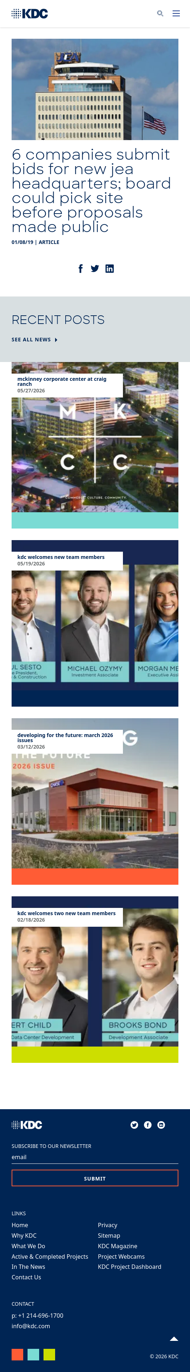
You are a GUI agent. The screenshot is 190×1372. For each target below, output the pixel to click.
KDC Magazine (117, 1246)
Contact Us (26, 1277)
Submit (95, 1178)
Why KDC (24, 1236)
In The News (28, 1267)
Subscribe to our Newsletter (51, 1145)
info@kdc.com (31, 1326)
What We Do (28, 1246)
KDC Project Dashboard (129, 1267)
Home (20, 1225)
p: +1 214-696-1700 (37, 1316)
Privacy (107, 1225)
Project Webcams (121, 1257)
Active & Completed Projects (50, 1257)
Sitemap (109, 1236)
